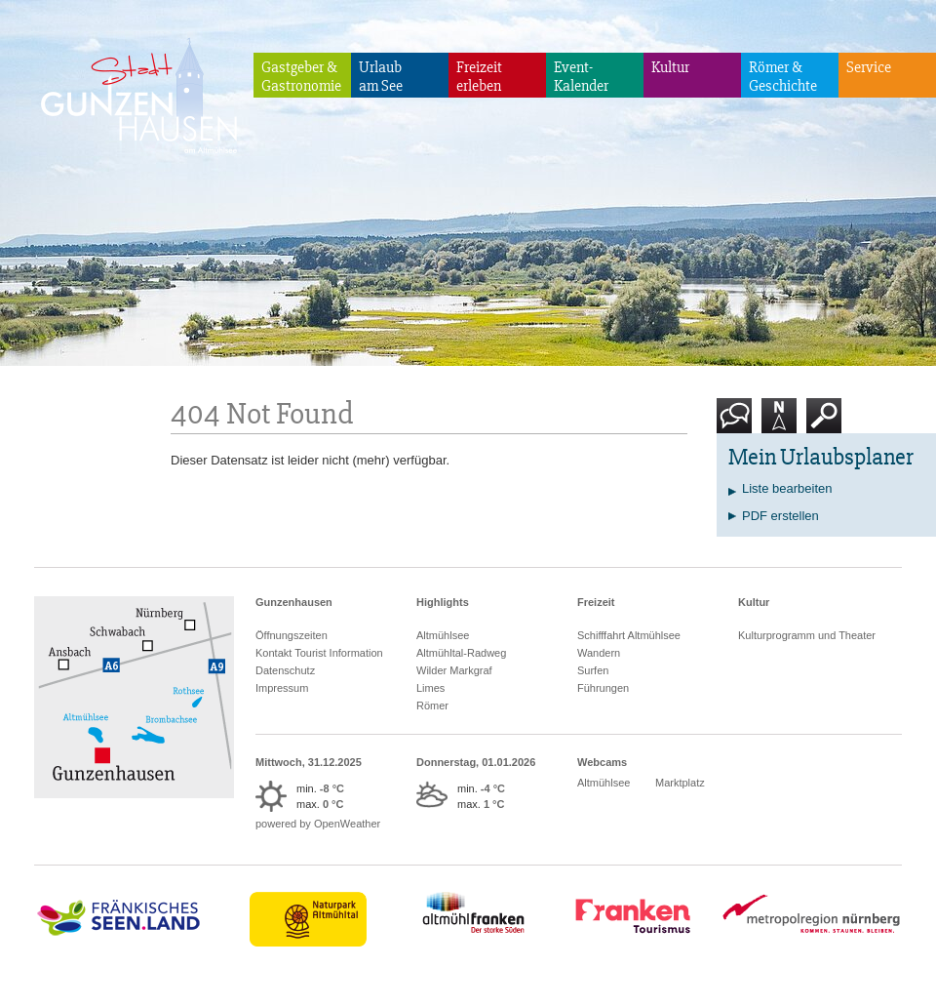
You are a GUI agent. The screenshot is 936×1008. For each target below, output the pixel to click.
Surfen (592, 670)
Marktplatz (680, 782)
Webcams (602, 762)
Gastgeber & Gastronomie (301, 77)
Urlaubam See (381, 77)
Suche (824, 423)
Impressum (281, 688)
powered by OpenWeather (317, 823)
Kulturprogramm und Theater (807, 635)
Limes (430, 688)
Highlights (442, 602)
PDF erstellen (780, 515)
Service (868, 67)
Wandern (598, 653)
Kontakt (738, 423)
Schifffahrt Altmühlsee (629, 635)
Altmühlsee (442, 635)
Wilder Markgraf (454, 670)
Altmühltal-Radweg (461, 653)
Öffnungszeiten (291, 635)
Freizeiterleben (479, 77)
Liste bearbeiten (787, 488)
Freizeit (596, 602)
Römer (432, 705)
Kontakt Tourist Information (319, 653)
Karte (779, 423)
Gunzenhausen (293, 602)
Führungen (603, 688)
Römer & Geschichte (783, 77)
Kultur (670, 67)
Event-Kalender (581, 77)
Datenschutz (285, 670)
